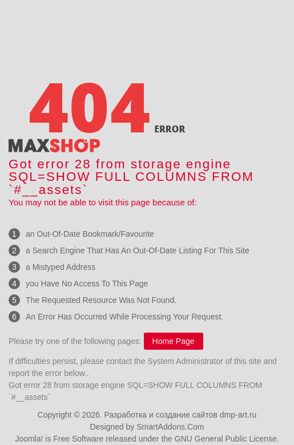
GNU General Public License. (227, 438)
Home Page (173, 341)
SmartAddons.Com (170, 426)
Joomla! (29, 438)
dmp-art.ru (238, 414)
